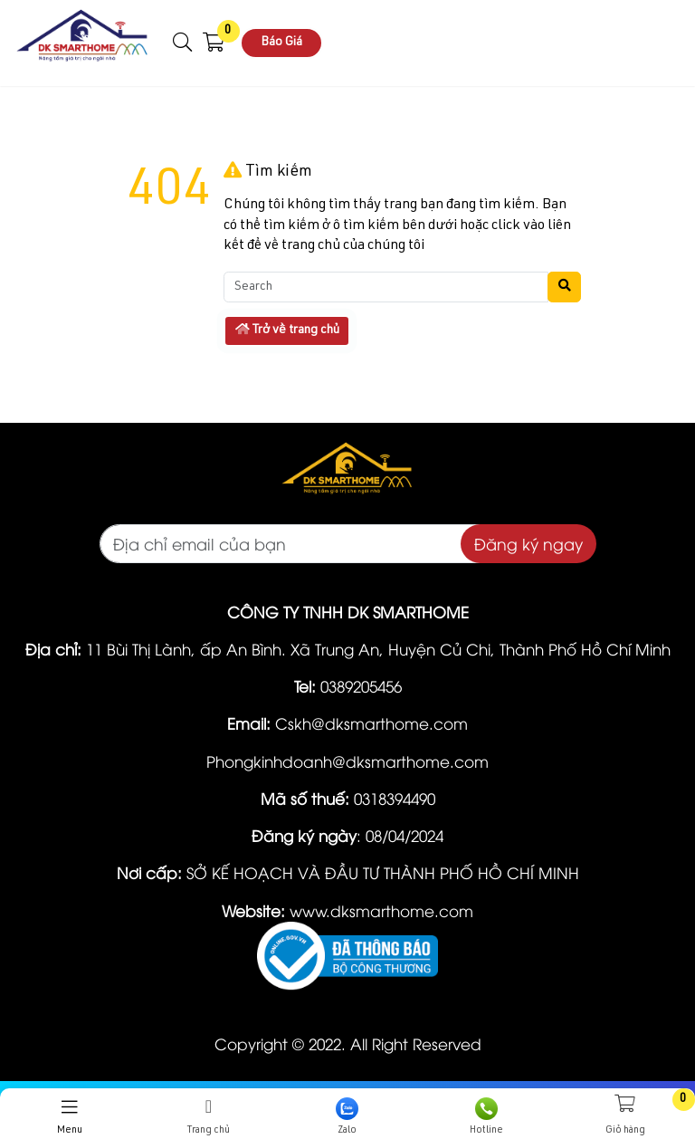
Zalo (347, 1116)
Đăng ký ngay (528, 543)
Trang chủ (209, 1116)
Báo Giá (281, 42)
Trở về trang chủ (287, 330)
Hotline (487, 1116)
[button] (183, 42)
